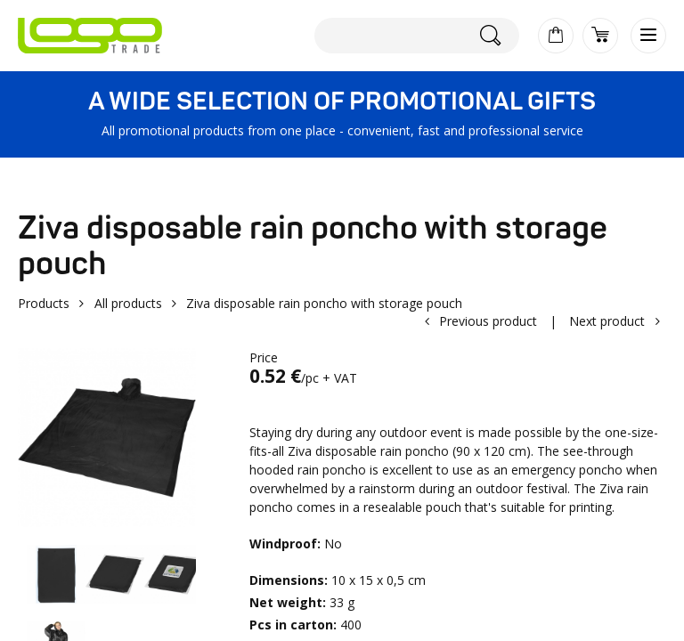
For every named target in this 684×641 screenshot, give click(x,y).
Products (43, 303)
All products (128, 303)
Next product (607, 320)
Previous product (488, 320)
